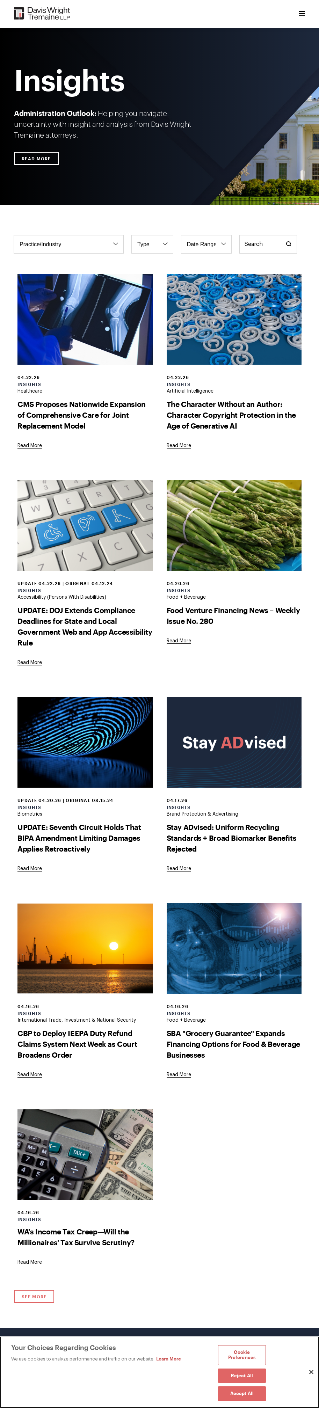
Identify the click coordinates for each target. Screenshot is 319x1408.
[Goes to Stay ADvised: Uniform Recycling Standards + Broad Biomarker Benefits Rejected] (179, 869)
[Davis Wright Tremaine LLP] (42, 14)
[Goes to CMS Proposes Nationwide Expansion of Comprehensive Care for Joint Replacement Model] (29, 446)
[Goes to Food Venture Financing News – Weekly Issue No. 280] (179, 641)
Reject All (242, 1375)
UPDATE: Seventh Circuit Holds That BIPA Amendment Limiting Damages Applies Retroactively (79, 838)
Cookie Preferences (242, 1354)
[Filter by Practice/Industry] (68, 244)
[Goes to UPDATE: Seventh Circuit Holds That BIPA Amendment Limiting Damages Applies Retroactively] (29, 869)
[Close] (311, 1372)
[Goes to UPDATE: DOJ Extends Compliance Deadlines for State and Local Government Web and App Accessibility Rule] (29, 662)
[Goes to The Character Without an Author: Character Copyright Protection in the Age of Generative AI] (179, 446)
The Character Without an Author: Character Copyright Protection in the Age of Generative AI (231, 415)
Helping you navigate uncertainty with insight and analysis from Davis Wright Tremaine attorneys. (102, 124)
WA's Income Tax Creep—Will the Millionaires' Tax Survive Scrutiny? (76, 1237)
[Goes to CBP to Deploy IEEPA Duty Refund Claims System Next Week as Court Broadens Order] (29, 1075)
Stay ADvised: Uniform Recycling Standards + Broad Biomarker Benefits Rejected (232, 838)
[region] (159, 1372)
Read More (36, 158)
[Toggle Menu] (302, 13)
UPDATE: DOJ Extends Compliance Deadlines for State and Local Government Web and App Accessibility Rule (84, 626)
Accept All (242, 1393)
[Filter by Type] (152, 244)
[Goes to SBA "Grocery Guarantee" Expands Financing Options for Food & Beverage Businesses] (179, 1075)
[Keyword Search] (268, 244)
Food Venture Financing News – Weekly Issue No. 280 (233, 615)
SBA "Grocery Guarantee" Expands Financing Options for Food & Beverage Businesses (233, 1044)
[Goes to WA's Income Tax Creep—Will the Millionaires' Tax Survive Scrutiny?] (29, 1262)
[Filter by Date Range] (206, 244)
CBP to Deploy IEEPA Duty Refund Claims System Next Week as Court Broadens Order (77, 1044)
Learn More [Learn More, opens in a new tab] (168, 1359)
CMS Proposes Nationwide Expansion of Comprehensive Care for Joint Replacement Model (81, 415)
